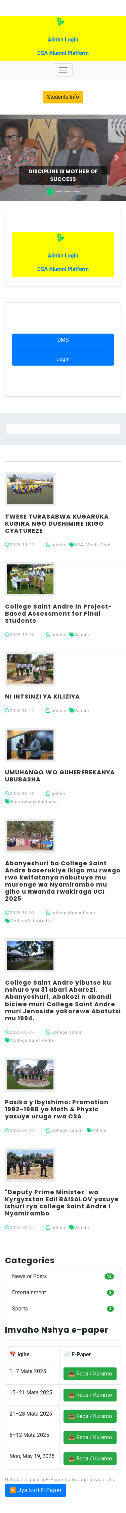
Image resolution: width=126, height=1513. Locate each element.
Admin (79, 634)
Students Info (63, 97)
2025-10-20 (20, 793)
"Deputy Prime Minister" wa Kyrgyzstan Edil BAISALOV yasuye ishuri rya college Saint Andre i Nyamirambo (62, 1202)
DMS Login (63, 349)
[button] (9, 158)
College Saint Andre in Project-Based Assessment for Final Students (58, 614)
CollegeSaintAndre (28, 920)
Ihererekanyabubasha (31, 801)
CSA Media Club (90, 544)
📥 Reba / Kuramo (90, 1373)
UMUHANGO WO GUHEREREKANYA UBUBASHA (60, 775)
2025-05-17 (20, 1032)
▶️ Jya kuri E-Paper (35, 1490)
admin (56, 544)
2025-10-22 (20, 710)
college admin (64, 1032)
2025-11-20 (20, 634)
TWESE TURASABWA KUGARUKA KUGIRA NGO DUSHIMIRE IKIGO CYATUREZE (57, 524)
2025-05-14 (20, 1130)
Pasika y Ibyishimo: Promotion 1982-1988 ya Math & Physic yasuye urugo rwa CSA (57, 1109)
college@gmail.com (70, 912)
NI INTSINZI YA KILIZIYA (42, 696)
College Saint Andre (30, 1040)
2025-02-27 (20, 1227)
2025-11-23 (20, 544)
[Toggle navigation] (63, 70)
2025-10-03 (20, 912)
